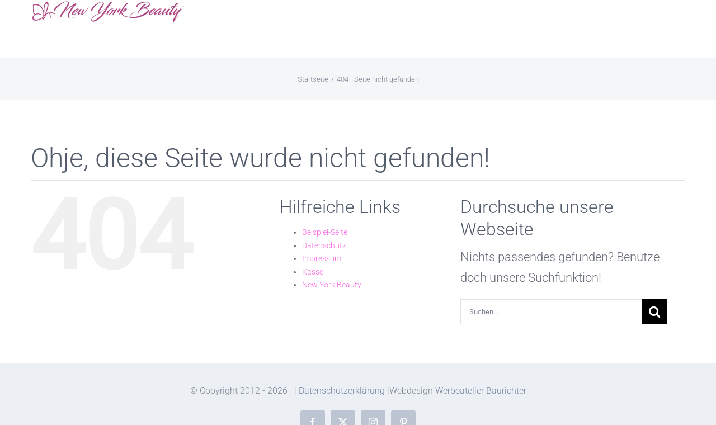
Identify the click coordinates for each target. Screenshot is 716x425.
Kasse (312, 271)
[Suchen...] (551, 311)
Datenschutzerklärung (342, 390)
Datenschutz (324, 245)
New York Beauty (331, 284)
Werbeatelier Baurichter (480, 390)
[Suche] (654, 311)
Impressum (321, 258)
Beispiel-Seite (324, 232)
